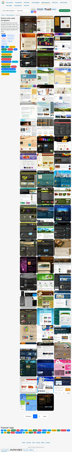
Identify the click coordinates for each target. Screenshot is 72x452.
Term (33, 442)
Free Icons (55, 2)
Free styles (9, 5)
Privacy (38, 442)
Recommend (10, 38)
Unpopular (4, 44)
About (43, 442)
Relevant (4, 41)
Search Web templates (8, 10)
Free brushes (63, 2)
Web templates (46, 2)
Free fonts (26, 2)
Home (3, 15)
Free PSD (26, 5)
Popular (10, 41)
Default (3, 35)
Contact (48, 442)
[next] (44, 416)
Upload (33, 9)
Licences (28, 442)
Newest (3, 38)
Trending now (11, 35)
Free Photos (18, 2)
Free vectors (9, 2)
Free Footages (35, 2)
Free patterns (18, 5)
